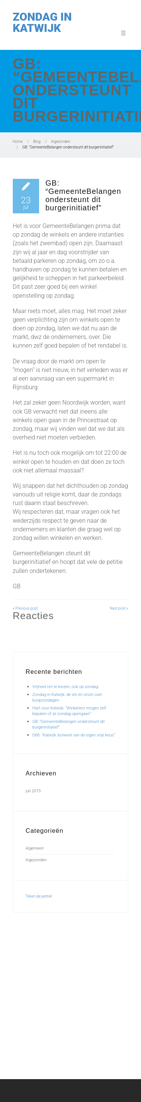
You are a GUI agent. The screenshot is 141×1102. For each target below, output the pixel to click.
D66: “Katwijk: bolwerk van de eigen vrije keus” (73, 735)
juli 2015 (33, 791)
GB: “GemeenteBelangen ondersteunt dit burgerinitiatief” (83, 195)
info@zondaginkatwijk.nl (83, 1027)
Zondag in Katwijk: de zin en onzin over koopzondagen (68, 972)
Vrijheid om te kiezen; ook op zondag (65, 686)
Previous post (26, 608)
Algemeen (35, 848)
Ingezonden (60, 141)
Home (18, 141)
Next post (118, 608)
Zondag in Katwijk (42, 22)
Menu (122, 33)
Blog (37, 141)
